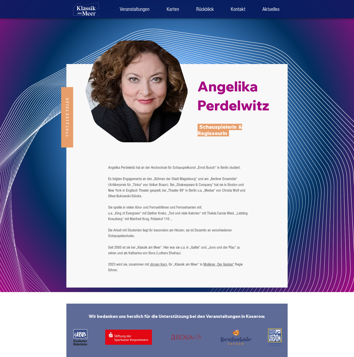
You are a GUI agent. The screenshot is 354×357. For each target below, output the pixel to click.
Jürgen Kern (158, 264)
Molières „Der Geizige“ (218, 264)
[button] (205, 9)
